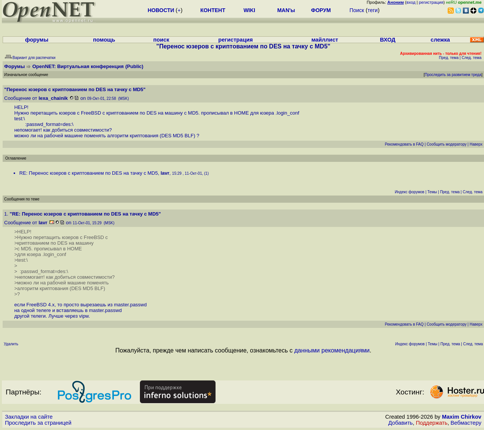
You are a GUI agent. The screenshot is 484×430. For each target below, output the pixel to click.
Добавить (400, 423)
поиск (161, 40)
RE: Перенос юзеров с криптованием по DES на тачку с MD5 (88, 173)
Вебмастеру (466, 423)
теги (373, 10)
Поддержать (432, 423)
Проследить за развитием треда (453, 75)
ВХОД (388, 40)
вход (411, 2)
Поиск (356, 10)
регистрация (431, 2)
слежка (440, 40)
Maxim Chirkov (461, 417)
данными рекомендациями (331, 350)
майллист (324, 40)
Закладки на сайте (29, 417)
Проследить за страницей (38, 423)
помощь (104, 40)
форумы (36, 40)
